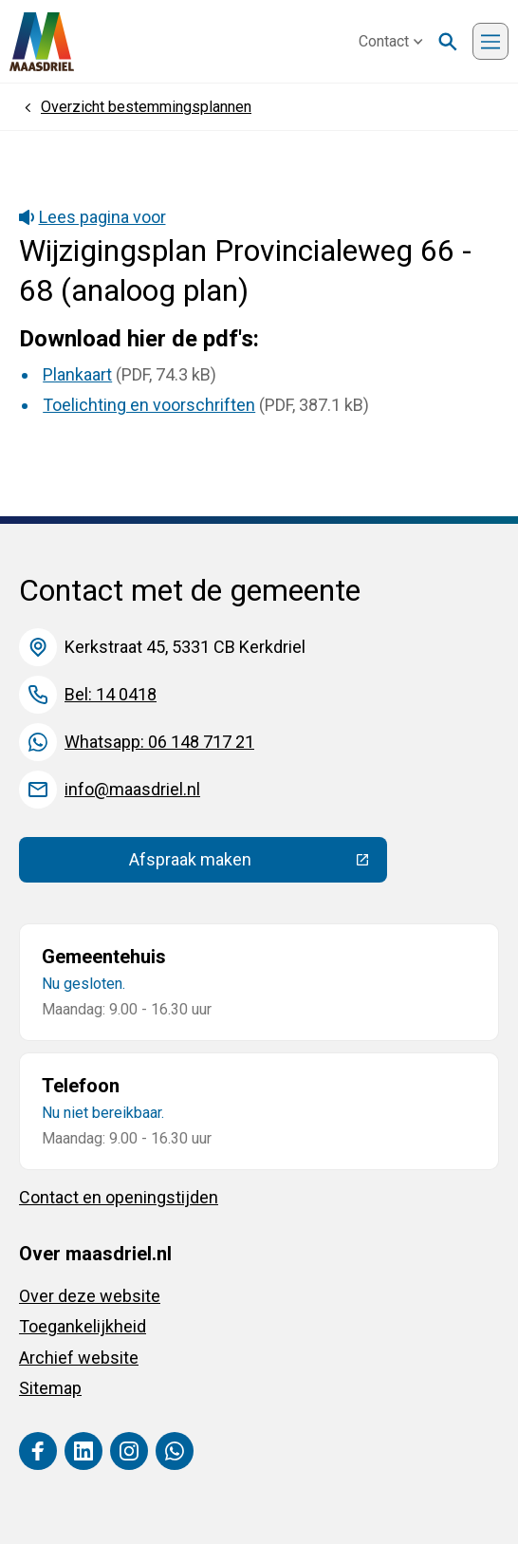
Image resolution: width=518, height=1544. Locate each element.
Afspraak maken (258, 863)
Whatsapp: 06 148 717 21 (159, 742)
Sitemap (50, 1388)
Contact (391, 41)
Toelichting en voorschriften (149, 405)
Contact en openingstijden (118, 1197)
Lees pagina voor (92, 217)
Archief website (79, 1357)
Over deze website (89, 1296)
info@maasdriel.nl (132, 789)
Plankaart (77, 374)
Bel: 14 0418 (111, 694)
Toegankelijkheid (82, 1326)
